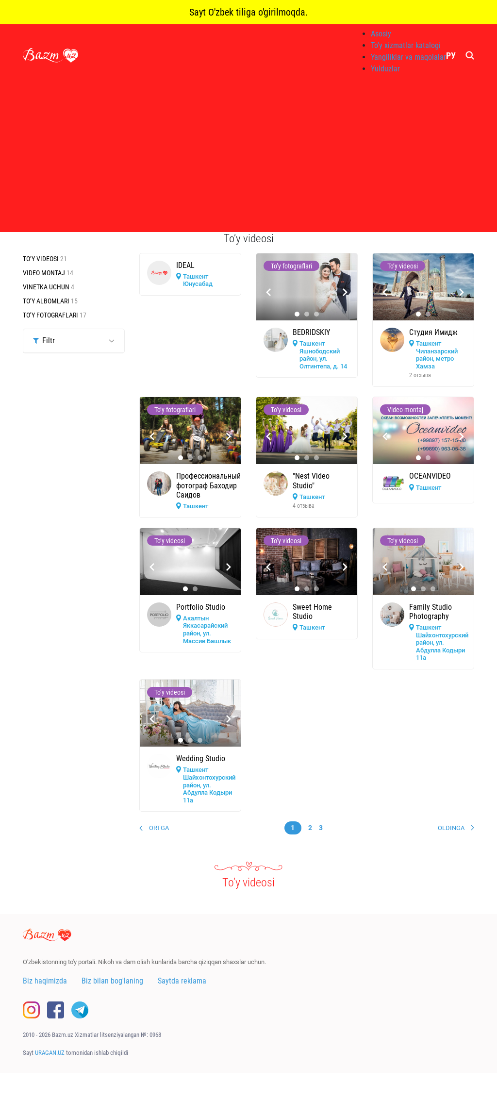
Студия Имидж (433, 332)
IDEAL (185, 265)
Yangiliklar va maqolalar (408, 57)
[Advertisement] (248, 155)
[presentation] (268, 292)
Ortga (159, 828)
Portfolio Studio (200, 607)
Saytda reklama (182, 980)
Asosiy (381, 33)
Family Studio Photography (430, 611)
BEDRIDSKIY (311, 332)
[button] (297, 314)
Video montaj (44, 273)
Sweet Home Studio (312, 611)
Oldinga (451, 828)
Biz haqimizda (45, 980)
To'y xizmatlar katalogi (406, 45)
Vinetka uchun (47, 287)
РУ (451, 55)
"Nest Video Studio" (311, 480)
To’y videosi (41, 259)
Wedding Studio (200, 758)
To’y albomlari (47, 301)
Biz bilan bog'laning (112, 980)
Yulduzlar (385, 68)
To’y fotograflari (51, 315)
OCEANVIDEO (430, 476)
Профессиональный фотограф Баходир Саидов (208, 485)
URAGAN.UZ (50, 1052)
